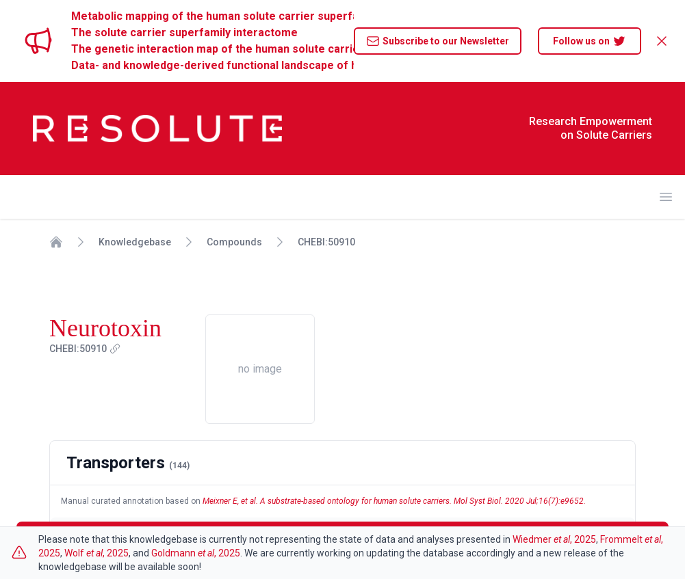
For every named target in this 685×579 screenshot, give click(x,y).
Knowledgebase (135, 242)
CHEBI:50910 (326, 242)
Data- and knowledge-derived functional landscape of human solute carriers (212, 65)
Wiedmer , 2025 (554, 539)
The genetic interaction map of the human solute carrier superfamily (212, 48)
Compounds (234, 242)
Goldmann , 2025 (195, 553)
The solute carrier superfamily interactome (184, 32)
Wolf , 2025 (96, 553)
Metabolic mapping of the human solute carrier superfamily (212, 16)
